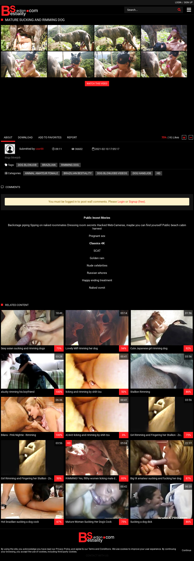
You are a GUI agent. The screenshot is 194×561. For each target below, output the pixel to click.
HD (158, 173)
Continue (186, 550)
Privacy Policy (63, 549)
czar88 (39, 148)
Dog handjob (142, 173)
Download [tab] (25, 137)
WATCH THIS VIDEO (97, 83)
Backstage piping (19, 225)
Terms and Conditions (99, 549)
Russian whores (97, 273)
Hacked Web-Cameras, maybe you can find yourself (129, 225)
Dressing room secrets (81, 225)
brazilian (49, 164)
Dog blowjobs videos (112, 173)
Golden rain (97, 258)
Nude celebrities (97, 265)
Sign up (188, 2)
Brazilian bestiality (78, 173)
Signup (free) (137, 201)
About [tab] (8, 137)
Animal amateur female (41, 173)
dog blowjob (27, 164)
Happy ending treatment (97, 280)
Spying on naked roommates (48, 225)
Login (178, 2)
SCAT (97, 250)
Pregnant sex (97, 236)
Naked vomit (97, 287)
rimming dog (70, 164)
